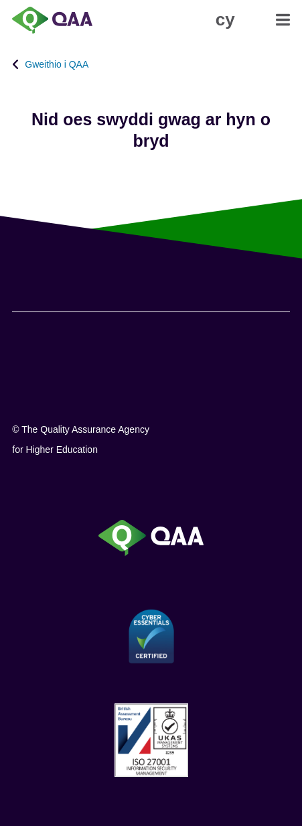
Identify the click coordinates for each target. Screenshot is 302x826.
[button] (225, 19)
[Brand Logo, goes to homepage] (81, 20)
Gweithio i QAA (56, 64)
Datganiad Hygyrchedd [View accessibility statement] (0, 0)
